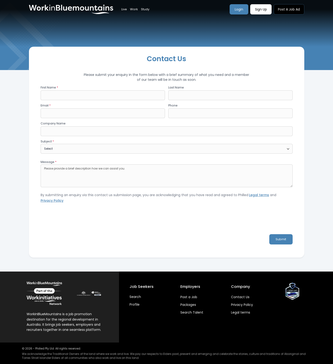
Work (134, 9)
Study (145, 9)
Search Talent (191, 312)
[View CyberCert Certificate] (292, 291)
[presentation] (76, 221)
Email (46, 105)
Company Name (53, 123)
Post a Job (188, 297)
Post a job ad (289, 9)
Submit (281, 239)
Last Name (176, 87)
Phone (173, 105)
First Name (49, 87)
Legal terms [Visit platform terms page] (259, 195)
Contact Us (240, 297)
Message (48, 162)
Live (124, 9)
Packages (188, 304)
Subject (47, 141)
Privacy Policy (242, 304)
